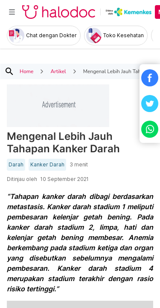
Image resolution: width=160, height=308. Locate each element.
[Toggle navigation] (12, 12)
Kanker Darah (47, 165)
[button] (150, 78)
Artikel (58, 71)
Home (26, 71)
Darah (16, 165)
